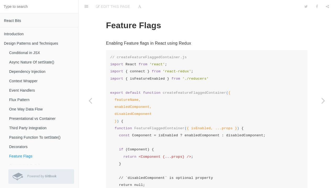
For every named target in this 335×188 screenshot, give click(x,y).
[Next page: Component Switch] (323, 100)
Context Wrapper (23, 81)
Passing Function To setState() (34, 137)
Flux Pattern (19, 100)
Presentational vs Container (32, 118)
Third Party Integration (28, 128)
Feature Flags (20, 156)
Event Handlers (22, 90)
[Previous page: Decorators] (90, 100)
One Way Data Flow (26, 109)
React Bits (12, 21)
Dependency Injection (27, 71)
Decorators (18, 147)
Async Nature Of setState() (31, 62)
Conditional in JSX (24, 53)
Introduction (14, 34)
